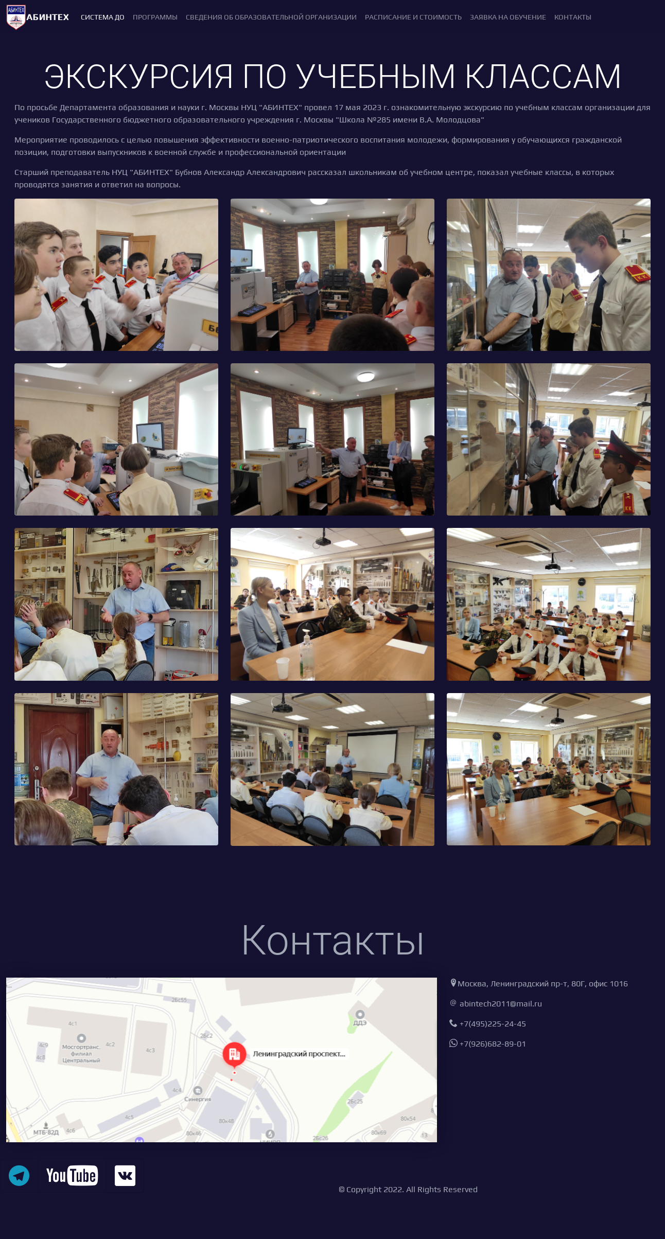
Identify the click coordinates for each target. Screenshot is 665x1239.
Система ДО (103, 17)
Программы (155, 17)
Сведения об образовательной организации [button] (271, 17)
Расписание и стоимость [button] (413, 17)
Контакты (572, 17)
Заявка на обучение (508, 17)
